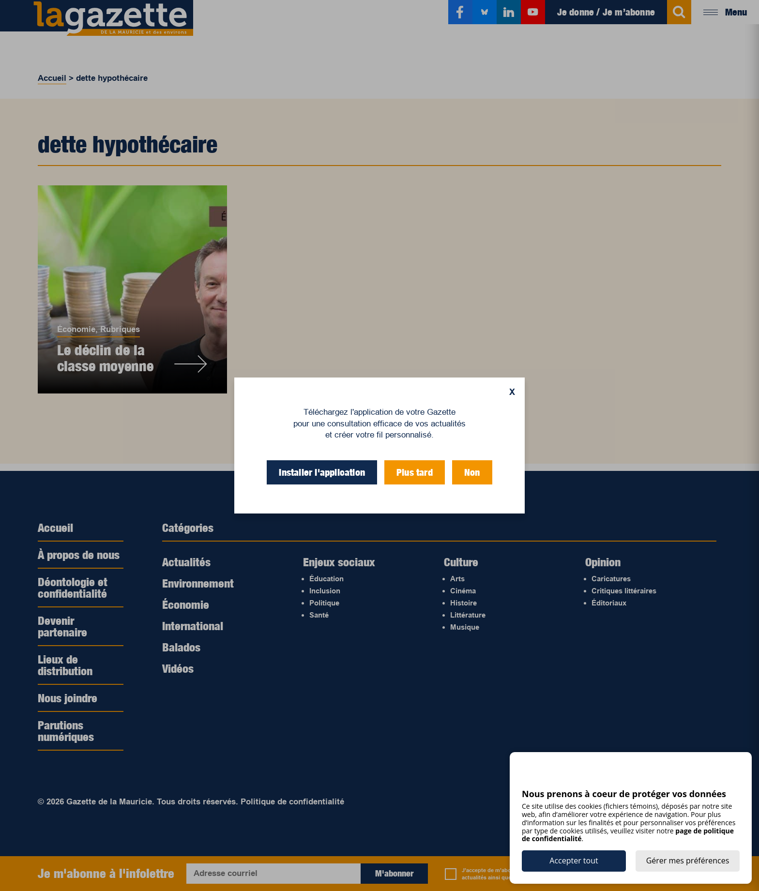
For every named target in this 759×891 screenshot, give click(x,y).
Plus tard (414, 472)
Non (472, 472)
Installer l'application (322, 472)
